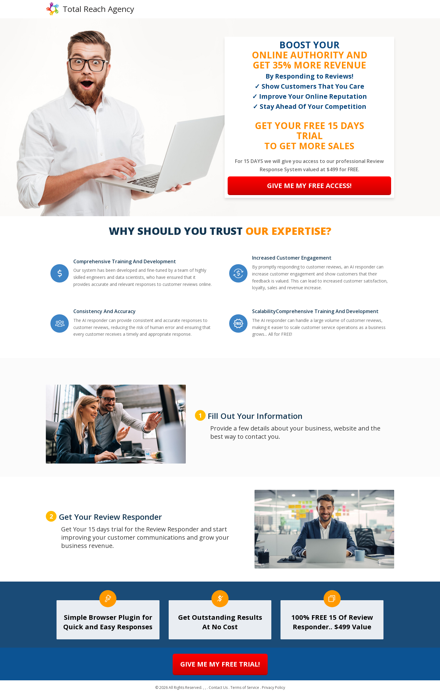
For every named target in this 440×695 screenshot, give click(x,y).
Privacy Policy (273, 687)
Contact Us (218, 687)
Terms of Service (244, 687)
